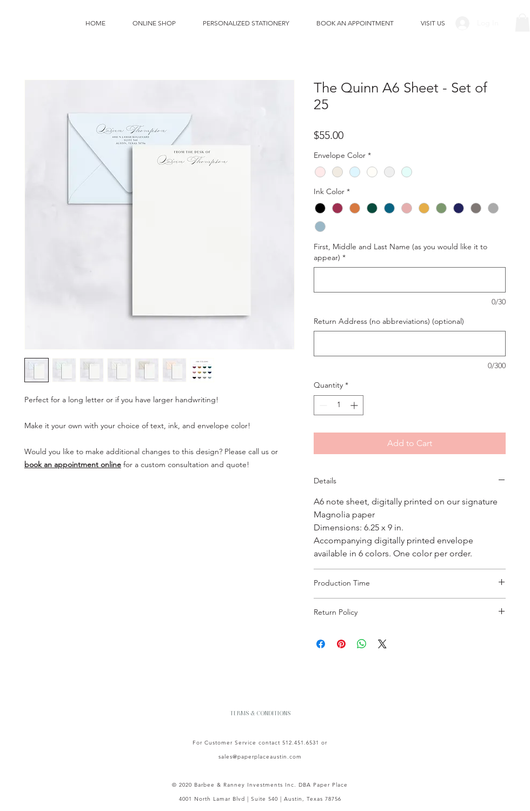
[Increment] (355, 405)
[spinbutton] (338, 405)
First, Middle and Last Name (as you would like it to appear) (400, 252)
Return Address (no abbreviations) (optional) (389, 321)
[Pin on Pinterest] (341, 643)
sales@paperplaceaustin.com (260, 756)
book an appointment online (72, 464)
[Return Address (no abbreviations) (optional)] (409, 343)
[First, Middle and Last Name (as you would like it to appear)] (409, 280)
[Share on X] (382, 643)
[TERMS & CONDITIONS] (260, 712)
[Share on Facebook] (320, 643)
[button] (522, 22)
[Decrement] (322, 405)
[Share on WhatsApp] (361, 643)
